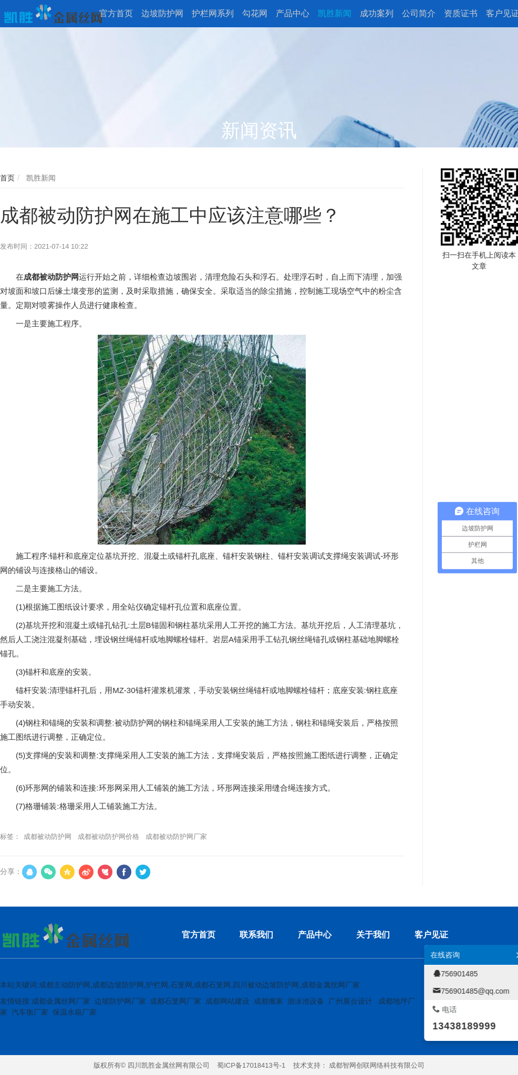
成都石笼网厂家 (175, 1001)
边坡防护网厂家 (120, 1001)
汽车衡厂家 (30, 1012)
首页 (7, 178)
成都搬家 (268, 1001)
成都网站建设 (227, 1001)
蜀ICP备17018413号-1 (251, 1065)
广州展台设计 (350, 1001)
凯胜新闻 (40, 178)
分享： (11, 871)
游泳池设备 (305, 1001)
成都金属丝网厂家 (61, 1001)
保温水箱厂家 (75, 1012)
